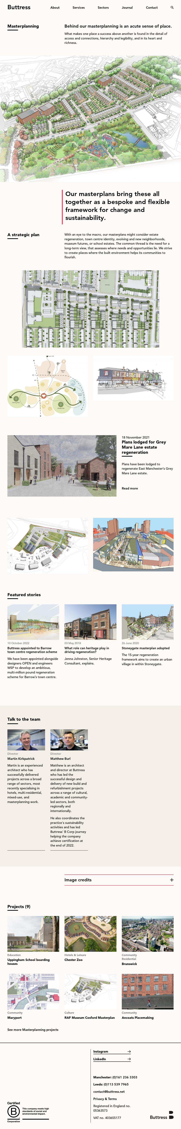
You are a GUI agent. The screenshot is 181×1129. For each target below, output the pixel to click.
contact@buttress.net (109, 1092)
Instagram (100, 1051)
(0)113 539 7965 (116, 1084)
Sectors (103, 7)
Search (172, 7)
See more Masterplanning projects (32, 1030)
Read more (130, 488)
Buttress (18, 6)
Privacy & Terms (105, 1099)
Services (79, 7)
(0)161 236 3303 (124, 1077)
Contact (152, 7)
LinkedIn (99, 1059)
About (55, 7)
